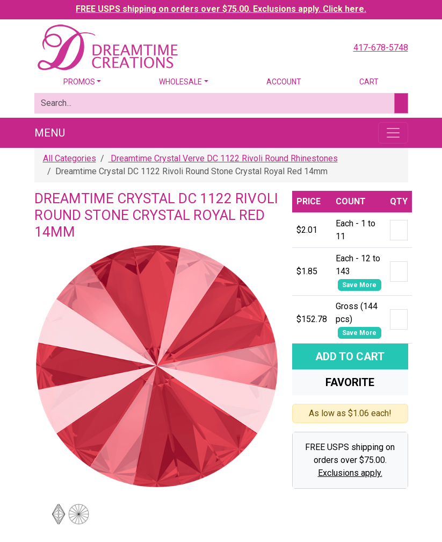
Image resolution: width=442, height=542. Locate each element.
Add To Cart (350, 356)
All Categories (69, 158)
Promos (79, 81)
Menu (49, 132)
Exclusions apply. (350, 473)
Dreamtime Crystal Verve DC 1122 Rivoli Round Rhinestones (223, 158)
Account (283, 81)
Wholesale (180, 81)
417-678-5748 (380, 47)
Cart (369, 81)
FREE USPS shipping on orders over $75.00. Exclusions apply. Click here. (221, 9)
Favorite (349, 382)
